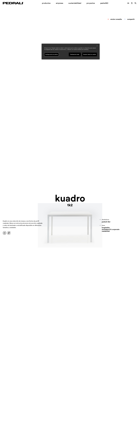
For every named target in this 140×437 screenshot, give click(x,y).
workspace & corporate (110, 229)
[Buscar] (135, 3)
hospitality (106, 228)
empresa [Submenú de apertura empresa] (59, 3)
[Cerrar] (97, 46)
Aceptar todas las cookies (89, 54)
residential (106, 231)
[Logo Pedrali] (13, 3)
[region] (71, 51)
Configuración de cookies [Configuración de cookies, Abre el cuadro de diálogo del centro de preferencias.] (51, 54)
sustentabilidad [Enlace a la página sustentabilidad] (74, 3)
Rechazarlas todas (74, 54)
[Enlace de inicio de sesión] (132, 3)
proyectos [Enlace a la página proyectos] (91, 3)
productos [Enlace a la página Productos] (46, 3)
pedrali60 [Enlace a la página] (104, 3)
